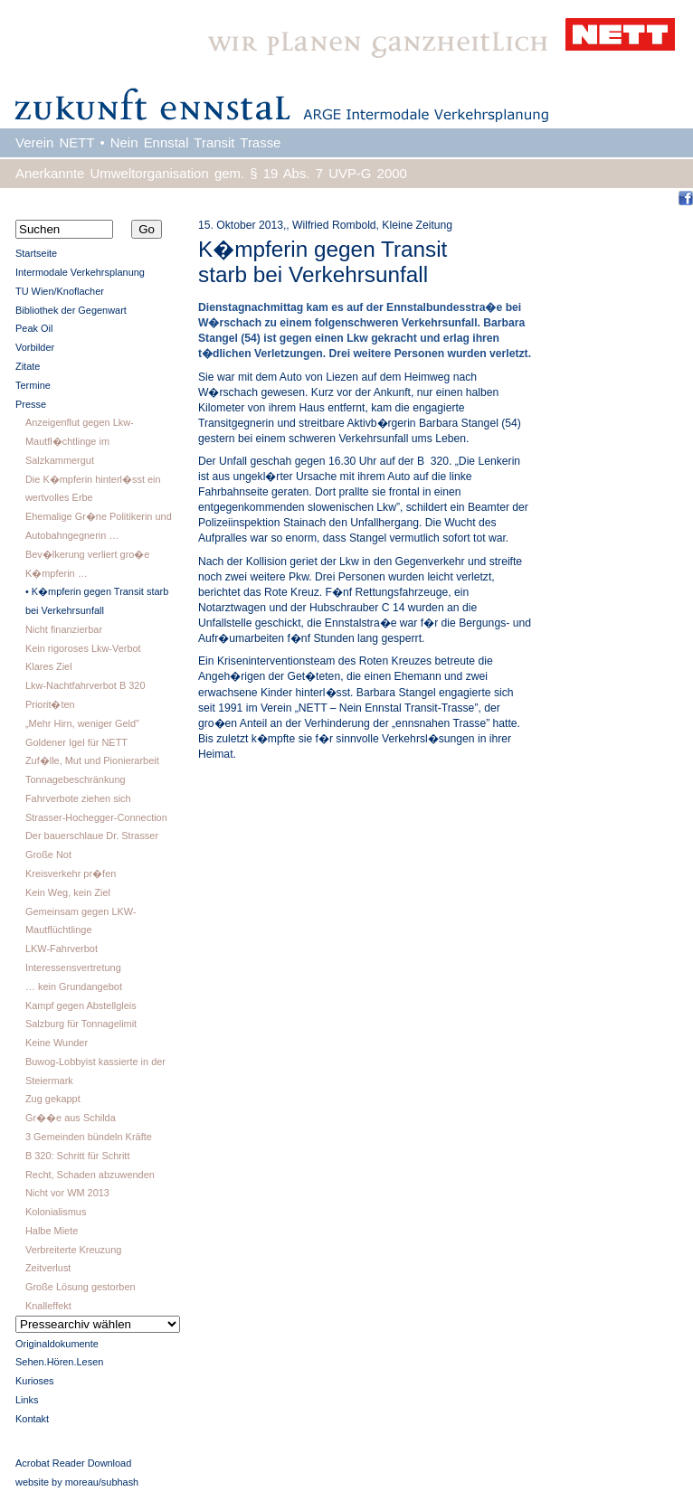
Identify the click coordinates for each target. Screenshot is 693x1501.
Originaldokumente (57, 1343)
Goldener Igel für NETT (76, 742)
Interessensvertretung (73, 967)
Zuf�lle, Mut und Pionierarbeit (92, 760)
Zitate (27, 366)
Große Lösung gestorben (80, 1286)
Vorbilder (34, 347)
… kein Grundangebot (73, 986)
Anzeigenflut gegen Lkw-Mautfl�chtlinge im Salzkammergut (79, 441)
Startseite (36, 253)
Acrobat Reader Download (73, 1463)
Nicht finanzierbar (63, 629)
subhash (119, 1482)
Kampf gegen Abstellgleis (81, 1005)
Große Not (48, 854)
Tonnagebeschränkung (75, 779)
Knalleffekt (48, 1305)
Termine (33, 385)
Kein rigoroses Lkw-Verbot (83, 648)
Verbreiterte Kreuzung (73, 1249)
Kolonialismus (55, 1211)
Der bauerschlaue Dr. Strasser (91, 835)
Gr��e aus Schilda (70, 1117)
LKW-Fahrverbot (61, 948)
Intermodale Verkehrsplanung (80, 272)
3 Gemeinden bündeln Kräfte (88, 1136)
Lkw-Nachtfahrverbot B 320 (85, 685)
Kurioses (34, 1380)
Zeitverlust (48, 1267)
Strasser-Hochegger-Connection (96, 817)
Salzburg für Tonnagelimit (81, 1023)
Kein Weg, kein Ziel (67, 892)
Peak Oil (33, 328)
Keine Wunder (56, 1042)
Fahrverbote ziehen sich (78, 798)
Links (27, 1399)
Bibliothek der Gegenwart (71, 310)
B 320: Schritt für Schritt (77, 1155)
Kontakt (32, 1418)
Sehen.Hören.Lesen (59, 1361)
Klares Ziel (48, 666)
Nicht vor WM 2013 (67, 1192)
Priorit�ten (50, 704)
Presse (30, 404)
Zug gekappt (53, 1098)
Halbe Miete (51, 1230)
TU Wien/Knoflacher (59, 291)
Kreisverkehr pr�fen (70, 873)
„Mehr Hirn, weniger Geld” (82, 723)
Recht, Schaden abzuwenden (90, 1174)
